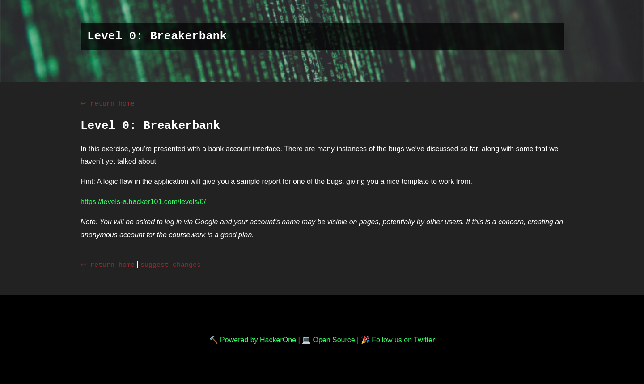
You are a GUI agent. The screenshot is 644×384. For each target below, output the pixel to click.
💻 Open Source (328, 339)
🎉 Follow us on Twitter (398, 339)
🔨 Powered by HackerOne (252, 339)
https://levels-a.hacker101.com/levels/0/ (143, 201)
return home (112, 103)
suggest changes (170, 264)
